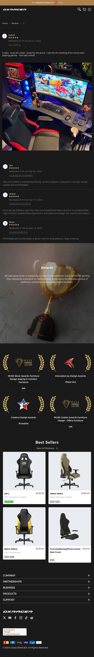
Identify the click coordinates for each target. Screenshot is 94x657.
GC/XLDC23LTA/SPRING (21, 175)
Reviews (15, 23)
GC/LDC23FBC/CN (18, 232)
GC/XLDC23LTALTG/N (20, 204)
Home (5, 23)
